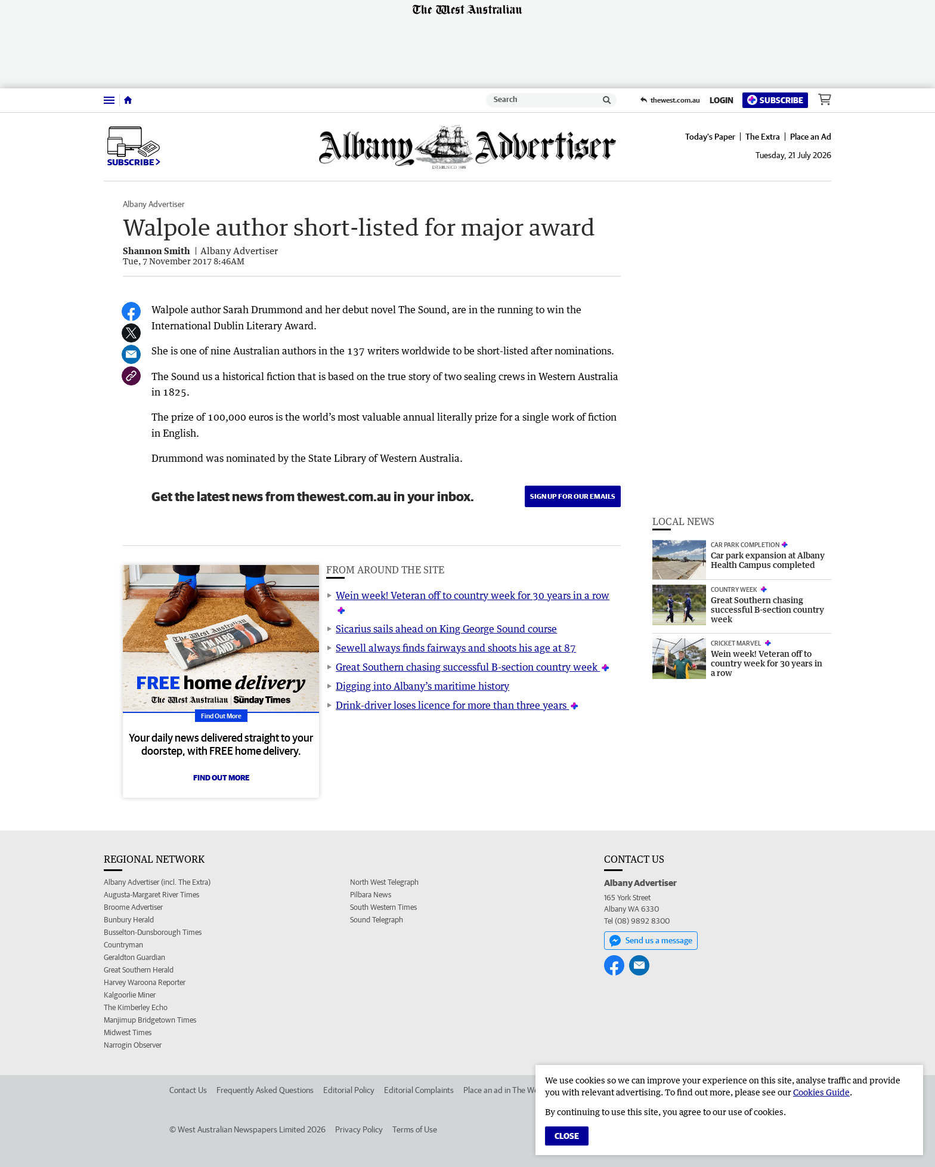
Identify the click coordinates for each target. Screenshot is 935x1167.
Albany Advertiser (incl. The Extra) (157, 882)
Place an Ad (810, 136)
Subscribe (775, 100)
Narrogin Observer (133, 1045)
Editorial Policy (348, 1090)
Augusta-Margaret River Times (151, 894)
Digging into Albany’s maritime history (422, 686)
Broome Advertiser (133, 907)
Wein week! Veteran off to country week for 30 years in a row (472, 595)
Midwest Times (127, 1032)
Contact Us (188, 1090)
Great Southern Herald (139, 969)
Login (721, 100)
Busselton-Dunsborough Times (153, 932)
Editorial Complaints (419, 1090)
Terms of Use (414, 1129)
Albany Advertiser (154, 204)
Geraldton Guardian (134, 957)
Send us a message (650, 941)
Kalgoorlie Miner (130, 994)
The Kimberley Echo (136, 1007)
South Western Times (383, 907)
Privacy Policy (359, 1129)
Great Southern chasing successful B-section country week (468, 667)
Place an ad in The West (504, 1090)
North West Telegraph (384, 882)
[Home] (128, 100)
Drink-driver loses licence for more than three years (452, 705)
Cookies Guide (821, 1092)
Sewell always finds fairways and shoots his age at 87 (456, 648)
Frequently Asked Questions (265, 1090)
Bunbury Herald (129, 919)
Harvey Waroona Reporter (144, 982)
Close (567, 1136)
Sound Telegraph (376, 919)
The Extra (762, 136)
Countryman (123, 944)
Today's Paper (710, 136)
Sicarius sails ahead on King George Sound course (446, 629)
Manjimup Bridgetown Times (150, 1019)
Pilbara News (370, 894)
